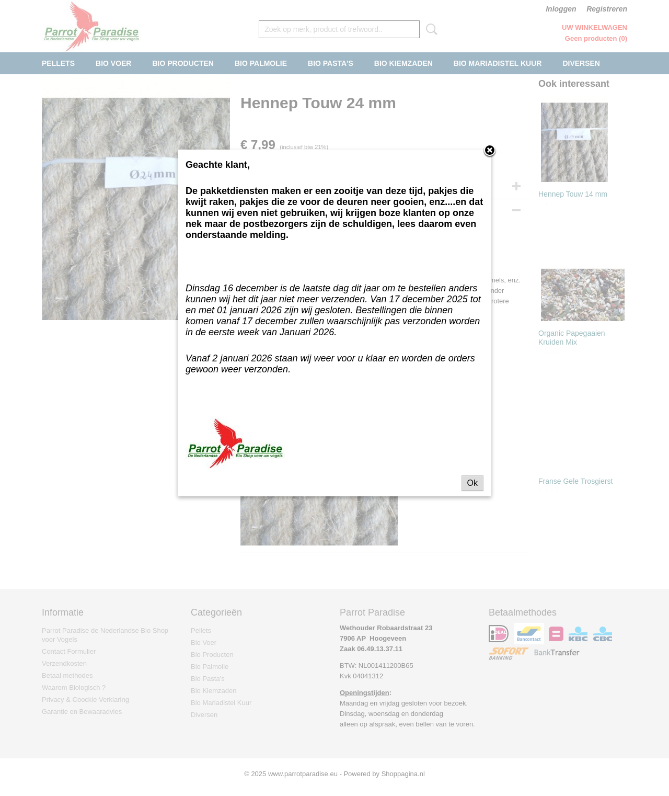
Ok (472, 483)
